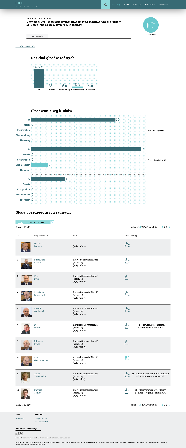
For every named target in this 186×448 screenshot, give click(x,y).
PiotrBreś (36, 277)
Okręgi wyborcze (41, 418)
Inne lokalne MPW (41, 422)
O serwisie (163, 4)
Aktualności (150, 4)
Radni (126, 4)
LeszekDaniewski (39, 310)
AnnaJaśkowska (40, 375)
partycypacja (37, 36)
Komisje (137, 4)
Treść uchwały (25, 46)
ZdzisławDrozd (39, 342)
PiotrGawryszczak (41, 358)
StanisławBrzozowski (40, 293)
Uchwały (116, 4)
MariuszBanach (38, 245)
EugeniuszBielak (39, 261)
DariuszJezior (38, 391)
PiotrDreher (37, 326)
